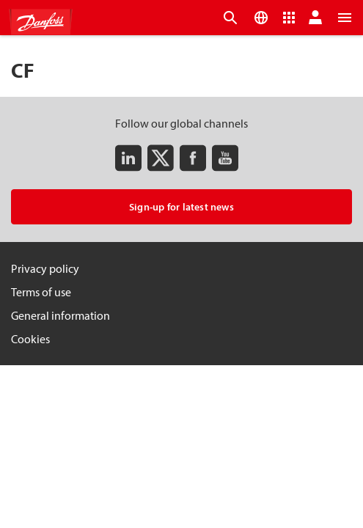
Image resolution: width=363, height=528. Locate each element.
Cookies (30, 338)
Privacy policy (45, 268)
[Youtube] (225, 158)
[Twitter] (160, 158)
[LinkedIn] (128, 158)
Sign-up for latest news (181, 206)
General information (60, 315)
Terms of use (41, 292)
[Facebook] (193, 158)
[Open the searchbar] (230, 17)
